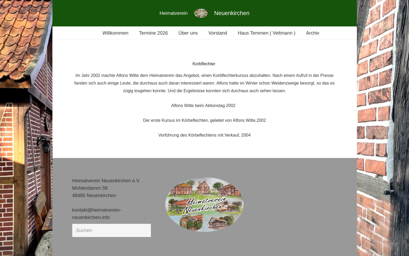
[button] (11, 244)
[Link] (201, 13)
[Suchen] (111, 230)
